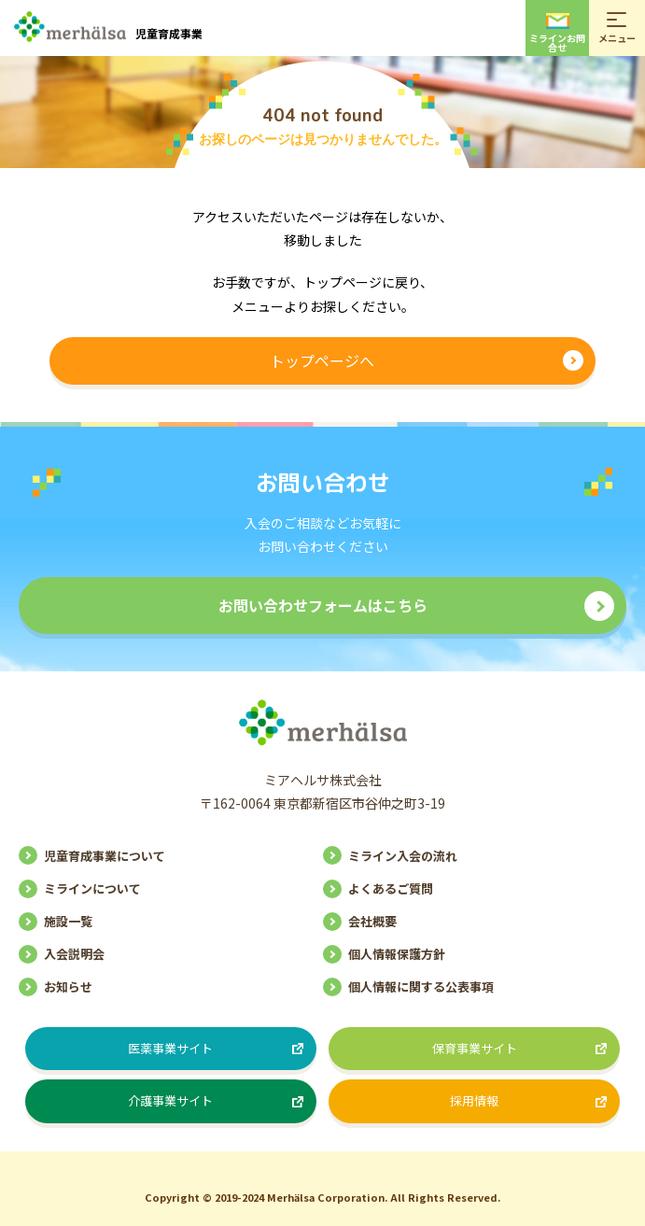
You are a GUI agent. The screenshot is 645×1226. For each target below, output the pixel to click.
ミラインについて (92, 888)
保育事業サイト (474, 1048)
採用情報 (474, 1100)
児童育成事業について (104, 856)
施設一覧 (68, 921)
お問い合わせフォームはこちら (323, 605)
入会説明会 (74, 954)
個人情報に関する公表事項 (421, 986)
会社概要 (372, 921)
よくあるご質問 (390, 888)
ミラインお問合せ (557, 33)
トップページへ (322, 360)
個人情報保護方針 (396, 954)
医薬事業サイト (170, 1048)
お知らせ (68, 986)
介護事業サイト (170, 1100)
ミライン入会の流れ (402, 856)
